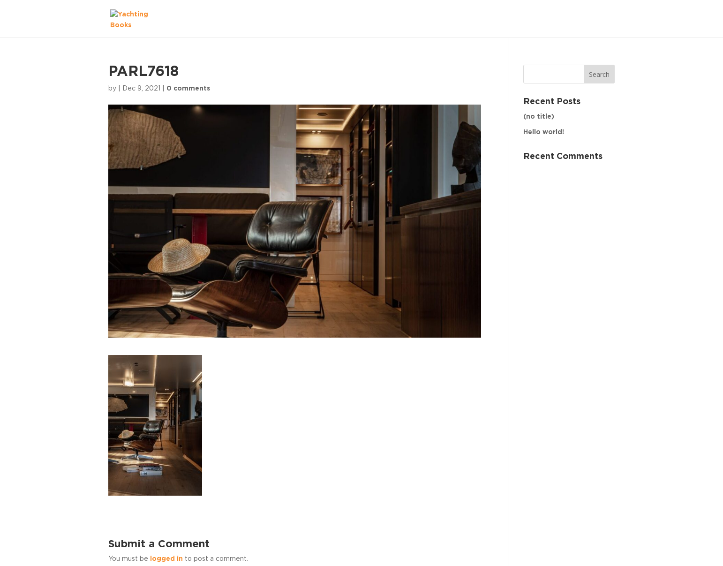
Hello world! (543, 132)
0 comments (188, 88)
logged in (166, 559)
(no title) (538, 116)
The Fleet (588, 18)
